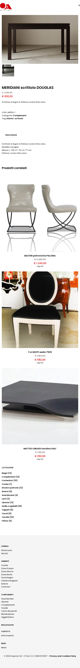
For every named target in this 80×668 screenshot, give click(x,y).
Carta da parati (9, 611)
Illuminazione (7, 614)
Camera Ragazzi (9, 580)
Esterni (4, 583)
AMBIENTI (5, 561)
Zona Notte (6, 574)
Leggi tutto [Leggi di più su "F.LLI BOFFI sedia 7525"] (40, 362)
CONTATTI (5, 631)
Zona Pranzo (7, 568)
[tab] (11, 135)
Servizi (4, 553)
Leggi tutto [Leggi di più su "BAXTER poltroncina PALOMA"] (40, 266)
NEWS (3, 643)
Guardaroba (7, 598)
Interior (10, 118)
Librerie (4, 601)
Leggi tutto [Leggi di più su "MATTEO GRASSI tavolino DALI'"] (40, 459)
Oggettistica (7, 617)
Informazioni (7, 635)
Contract (5, 586)
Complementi (19, 115)
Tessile (4, 608)
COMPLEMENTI (7, 594)
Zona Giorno (7, 571)
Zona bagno (7, 577)
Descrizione (11, 135)
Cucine (4, 565)
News (3, 647)
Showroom (6, 550)
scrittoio (19, 118)
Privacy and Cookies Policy (63, 656)
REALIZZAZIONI (7, 625)
